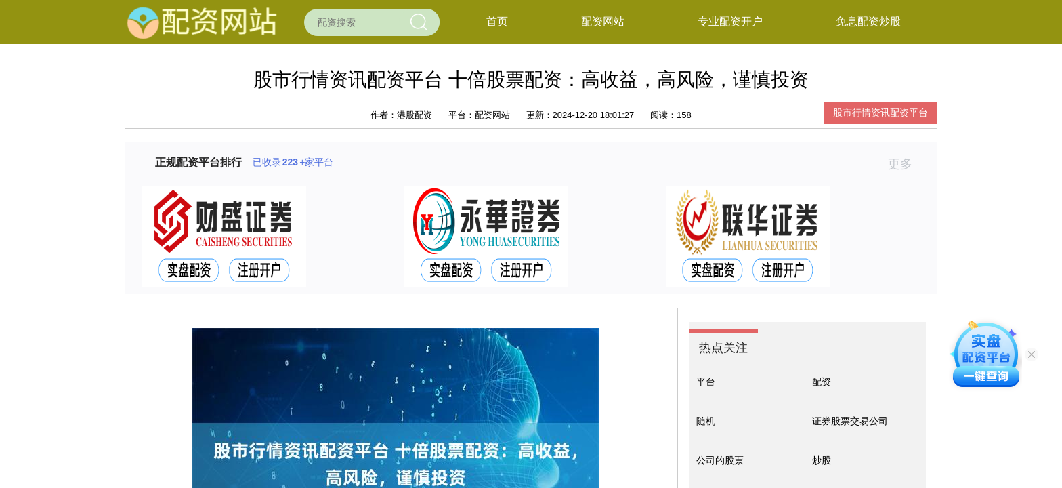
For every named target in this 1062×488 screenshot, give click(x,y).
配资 (821, 381)
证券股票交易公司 (850, 420)
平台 (705, 381)
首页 (497, 21)
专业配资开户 (730, 21)
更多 (906, 164)
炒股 (821, 460)
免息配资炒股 (868, 21)
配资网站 (602, 21)
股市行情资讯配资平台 (880, 112)
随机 (705, 420)
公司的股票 (720, 460)
